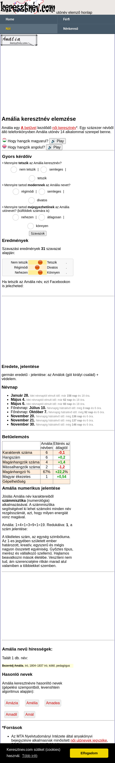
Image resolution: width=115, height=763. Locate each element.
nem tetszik (27, 169)
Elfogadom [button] (89, 753)
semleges (56, 169)
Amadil (11, 714)
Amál (29, 714)
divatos (42, 200)
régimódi (27, 191)
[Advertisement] (57, 81)
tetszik (42, 178)
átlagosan (54, 217)
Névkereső (70, 28)
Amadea (53, 703)
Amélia (32, 703)
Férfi (66, 19)
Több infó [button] (29, 756)
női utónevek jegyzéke (89, 740)
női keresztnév (64, 128)
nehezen (27, 217)
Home (10, 19)
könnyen (42, 226)
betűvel (29, 128)
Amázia (12, 703)
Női (8, 28)
